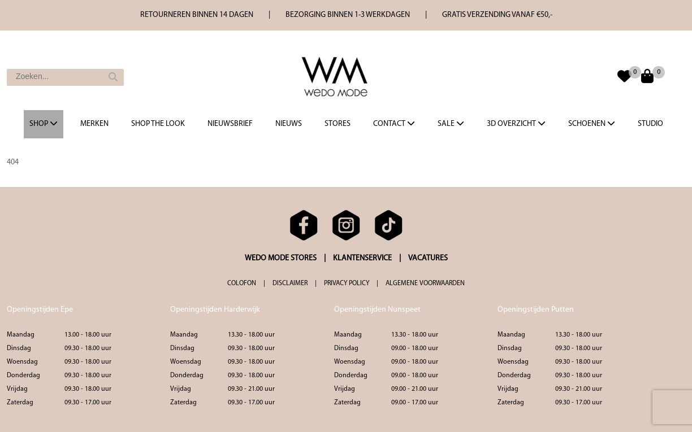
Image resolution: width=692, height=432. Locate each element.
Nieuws (288, 124)
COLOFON (241, 283)
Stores (338, 124)
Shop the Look (158, 124)
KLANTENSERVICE (362, 258)
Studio (650, 124)
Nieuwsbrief (230, 124)
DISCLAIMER (290, 283)
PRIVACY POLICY (346, 283)
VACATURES (428, 258)
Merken (94, 124)
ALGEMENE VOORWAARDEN (425, 283)
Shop (43, 123)
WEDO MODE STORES (281, 258)
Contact (394, 123)
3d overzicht (516, 123)
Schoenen (591, 123)
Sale (451, 123)
